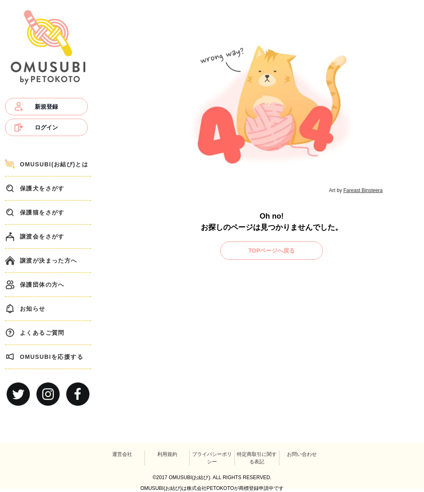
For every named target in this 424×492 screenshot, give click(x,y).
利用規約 (167, 454)
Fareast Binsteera (363, 190)
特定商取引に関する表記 (257, 458)
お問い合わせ (302, 454)
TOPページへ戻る (271, 250)
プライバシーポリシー (212, 458)
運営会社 (122, 454)
